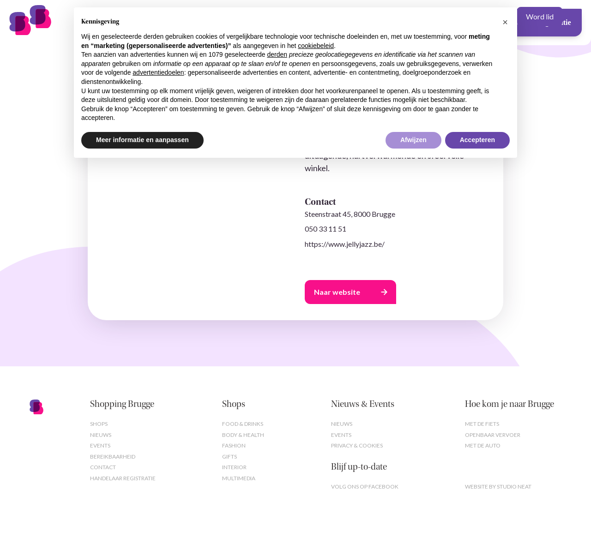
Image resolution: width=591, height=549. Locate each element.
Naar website (337, 291)
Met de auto (483, 445)
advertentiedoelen (158, 72)
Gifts (229, 456)
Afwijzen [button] (413, 139)
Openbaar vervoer (492, 434)
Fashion (234, 445)
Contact (103, 467)
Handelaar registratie (123, 478)
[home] (55, 16)
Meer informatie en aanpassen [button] (142, 139)
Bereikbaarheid (112, 456)
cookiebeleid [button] (316, 45)
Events (100, 445)
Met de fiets (482, 423)
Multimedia (238, 478)
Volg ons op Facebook (364, 486)
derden (277, 54)
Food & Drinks (242, 423)
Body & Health (243, 434)
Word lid (540, 16)
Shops (99, 423)
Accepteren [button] (477, 139)
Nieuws (100, 434)
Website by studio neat (498, 486)
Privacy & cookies (357, 445)
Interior (234, 467)
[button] (505, 22)
